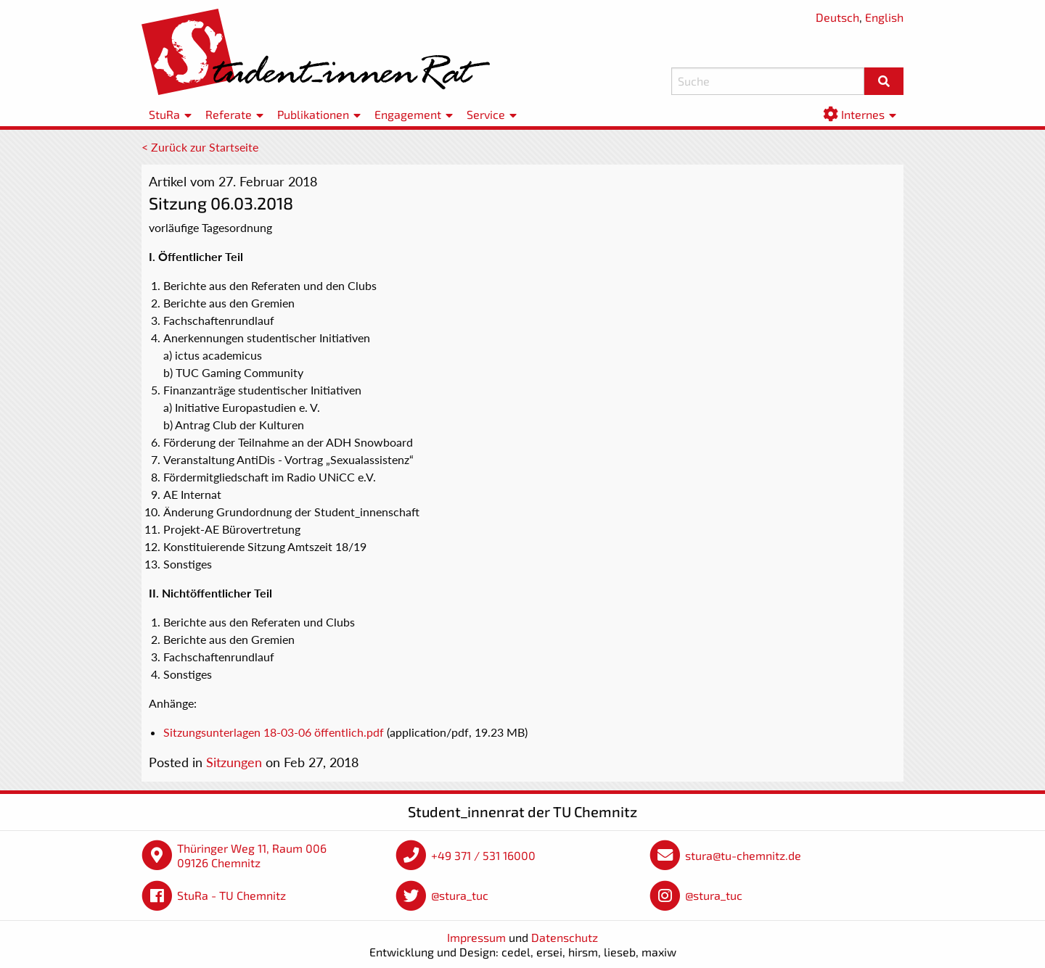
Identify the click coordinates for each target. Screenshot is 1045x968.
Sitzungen (234, 762)
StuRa (164, 114)
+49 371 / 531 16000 (483, 855)
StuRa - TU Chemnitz (231, 895)
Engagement (407, 114)
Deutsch (837, 17)
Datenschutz (564, 937)
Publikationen (313, 114)
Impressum (476, 937)
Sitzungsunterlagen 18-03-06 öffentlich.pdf (273, 732)
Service (486, 114)
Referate (228, 114)
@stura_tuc (459, 895)
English (884, 17)
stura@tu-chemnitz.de (743, 855)
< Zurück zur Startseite (200, 147)
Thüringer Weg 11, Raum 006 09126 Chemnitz (252, 855)
